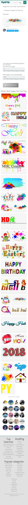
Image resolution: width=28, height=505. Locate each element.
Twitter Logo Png (8, 465)
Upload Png (19, 450)
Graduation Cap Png (19, 472)
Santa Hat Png (8, 467)
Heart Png (8, 476)
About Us (20, 441)
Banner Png (14, 491)
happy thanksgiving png (8, 454)
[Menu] (24, 2)
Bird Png (14, 482)
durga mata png (8, 451)
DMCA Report (20, 446)
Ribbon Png (8, 470)
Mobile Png (8, 474)
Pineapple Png (14, 484)
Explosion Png (19, 474)
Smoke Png (19, 469)
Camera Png (19, 465)
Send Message (10, 30)
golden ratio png (8, 458)
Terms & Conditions (19, 444)
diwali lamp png (8, 449)
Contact (19, 443)
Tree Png (20, 467)
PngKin (8, 472)
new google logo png (8, 453)
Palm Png (20, 464)
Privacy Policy (20, 448)
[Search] (20, 2)
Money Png (14, 479)
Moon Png (19, 470)
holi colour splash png (8, 444)
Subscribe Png (8, 464)
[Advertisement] (14, 47)
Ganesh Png (14, 489)
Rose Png (8, 469)
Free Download (11, 85)
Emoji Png (14, 486)
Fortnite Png (19, 476)
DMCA (16, 30)
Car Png (14, 480)
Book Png (14, 487)
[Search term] (17, 2)
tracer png (8, 456)
